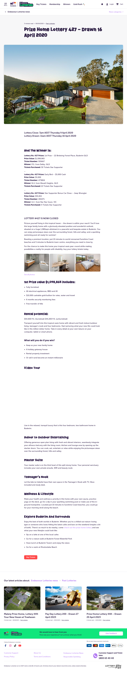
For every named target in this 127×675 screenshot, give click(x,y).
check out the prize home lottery (78, 527)
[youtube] (19, 646)
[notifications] (100, 4)
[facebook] (5, 646)
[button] (5, 4)
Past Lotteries (50, 23)
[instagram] (10, 646)
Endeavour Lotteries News (73, 653)
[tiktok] (15, 646)
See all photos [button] (29, 275)
